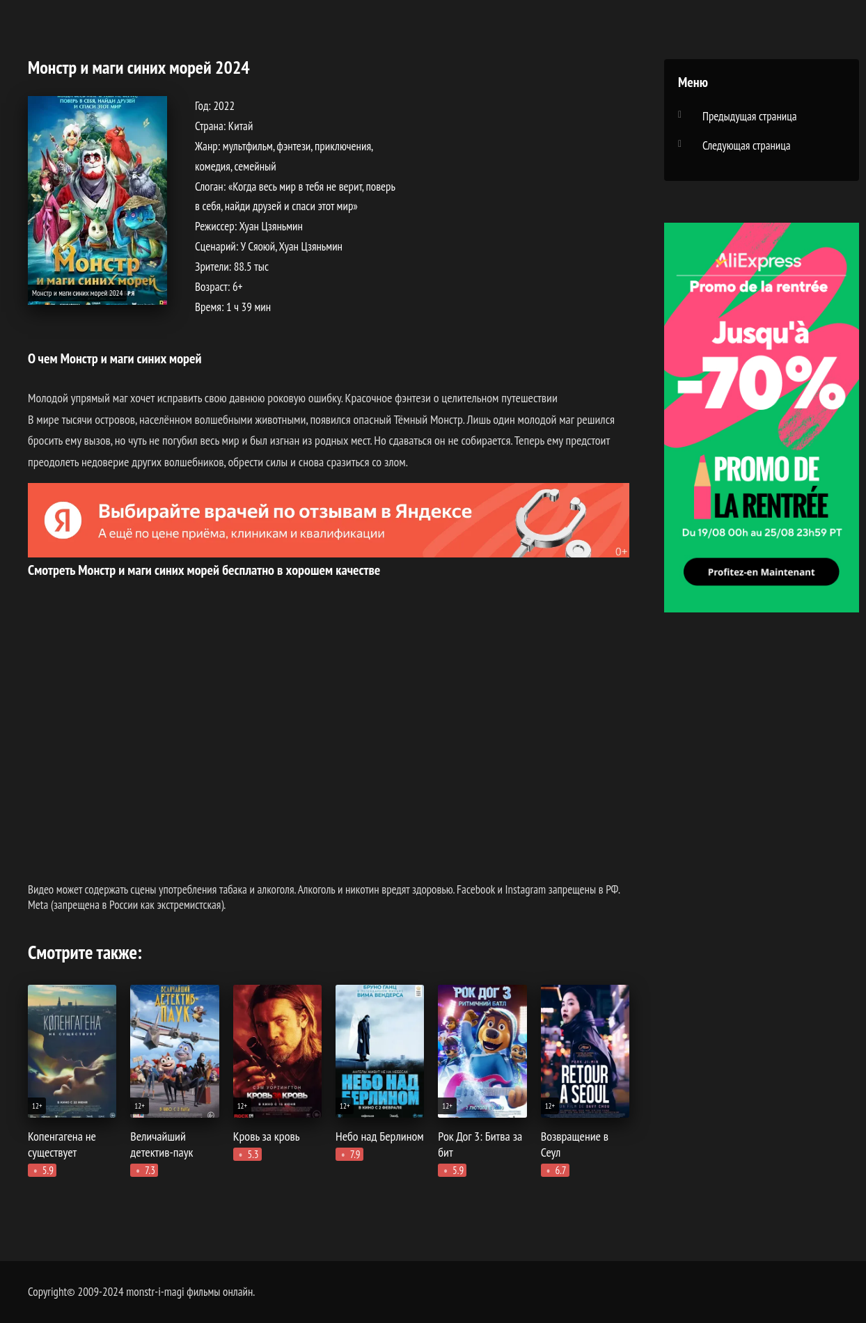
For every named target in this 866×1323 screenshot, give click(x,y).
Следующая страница (746, 145)
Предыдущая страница (749, 116)
